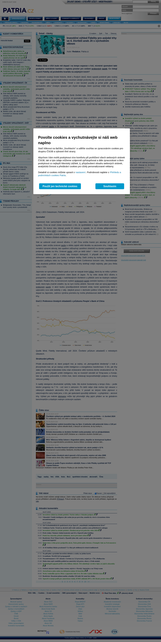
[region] (81, 161)
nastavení (80, 172)
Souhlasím (109, 186)
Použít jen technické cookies (60, 186)
